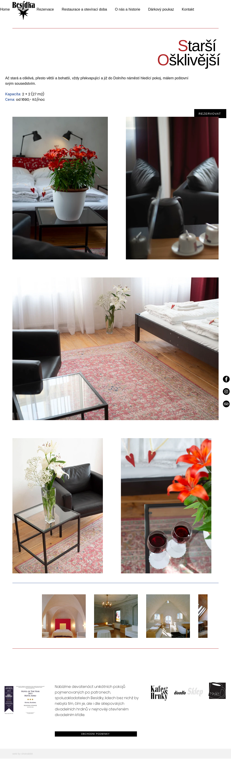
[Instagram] (226, 391)
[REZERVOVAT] (210, 113)
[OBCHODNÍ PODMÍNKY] (96, 734)
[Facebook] (226, 379)
